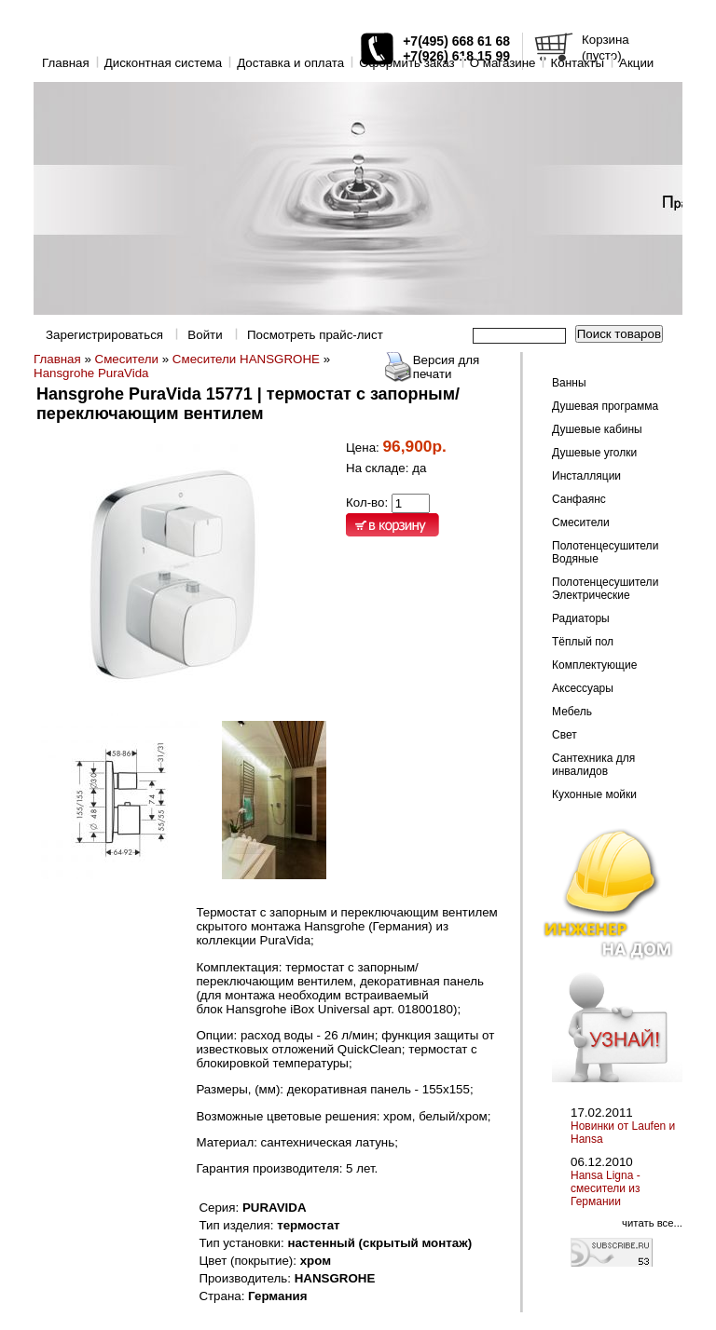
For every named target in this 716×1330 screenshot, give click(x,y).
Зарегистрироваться (104, 335)
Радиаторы (581, 618)
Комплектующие (594, 665)
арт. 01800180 (413, 1009)
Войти (204, 335)
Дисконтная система (163, 63)
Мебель (572, 711)
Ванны (569, 382)
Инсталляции (586, 475)
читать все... (652, 1222)
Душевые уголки (594, 452)
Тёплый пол (582, 641)
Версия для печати (446, 367)
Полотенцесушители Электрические (605, 589)
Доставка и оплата (290, 63)
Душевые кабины (597, 429)
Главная (66, 63)
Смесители (126, 359)
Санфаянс (579, 499)
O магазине (503, 63)
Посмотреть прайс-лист (315, 335)
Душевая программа (605, 406)
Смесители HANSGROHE (246, 359)
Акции (636, 63)
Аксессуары (582, 688)
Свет (564, 734)
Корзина (605, 40)
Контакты (577, 63)
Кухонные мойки (594, 794)
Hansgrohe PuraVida (91, 373)
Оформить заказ (407, 63)
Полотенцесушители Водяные (605, 552)
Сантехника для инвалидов (593, 765)
